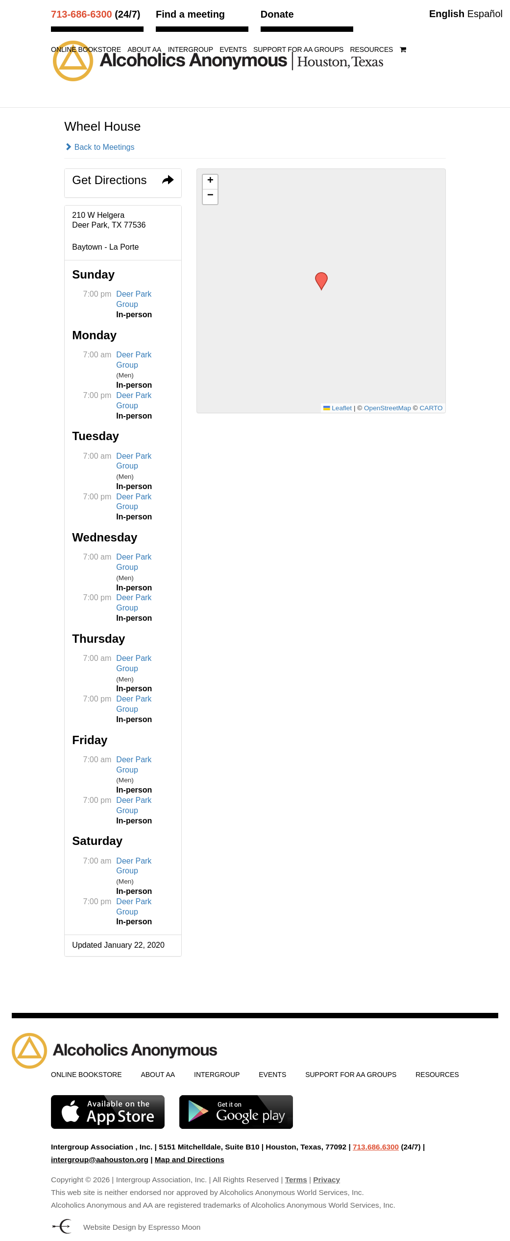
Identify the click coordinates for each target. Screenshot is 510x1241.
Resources (371, 49)
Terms (296, 1179)
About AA (144, 49)
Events (232, 49)
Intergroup (190, 49)
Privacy (326, 1179)
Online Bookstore (86, 49)
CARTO (431, 408)
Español (485, 13)
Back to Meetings (99, 147)
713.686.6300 (376, 1147)
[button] (318, 275)
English (446, 13)
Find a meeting (190, 14)
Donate (277, 14)
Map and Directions (189, 1159)
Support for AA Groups (298, 49)
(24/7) (95, 14)
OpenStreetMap (387, 408)
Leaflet (337, 408)
